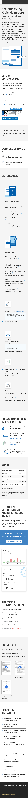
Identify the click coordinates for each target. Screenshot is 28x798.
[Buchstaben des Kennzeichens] (13, 112)
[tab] (5, 104)
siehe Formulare (20, 311)
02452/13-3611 (12, 617)
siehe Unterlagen (14, 444)
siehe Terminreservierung (16, 438)
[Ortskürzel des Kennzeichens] (6, 112)
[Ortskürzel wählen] (5, 94)
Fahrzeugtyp (11, 92)
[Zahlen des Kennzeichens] (19, 112)
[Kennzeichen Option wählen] (7, 100)
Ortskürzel (4, 92)
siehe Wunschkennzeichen (16, 430)
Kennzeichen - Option (7, 97)
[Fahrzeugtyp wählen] (16, 94)
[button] (26, 2)
